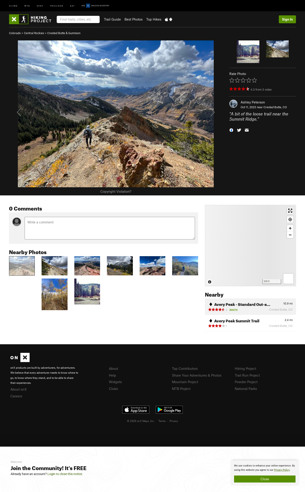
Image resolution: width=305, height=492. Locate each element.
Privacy (173, 420)
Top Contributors (185, 368)
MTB (27, 5)
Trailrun (56, 5)
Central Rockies (34, 33)
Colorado (15, 33)
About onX (18, 389)
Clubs (113, 389)
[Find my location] (290, 219)
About (113, 368)
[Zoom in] (290, 228)
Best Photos (133, 19)
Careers (16, 396)
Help (112, 375)
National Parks (246, 389)
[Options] (288, 279)
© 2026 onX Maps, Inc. (141, 420)
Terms (162, 420)
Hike (40, 5)
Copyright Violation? (115, 191)
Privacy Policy (282, 470)
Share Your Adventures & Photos (196, 375)
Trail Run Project (247, 375)
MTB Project (181, 389)
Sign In (287, 19)
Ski (72, 5)
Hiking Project (245, 368)
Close (264, 479)
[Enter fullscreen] (290, 210)
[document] (265, 473)
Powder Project (246, 382)
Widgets (115, 382)
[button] (231, 129)
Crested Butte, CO (275, 107)
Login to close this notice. (65, 474)
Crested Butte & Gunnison (63, 33)
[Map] (250, 245)
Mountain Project (185, 382)
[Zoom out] (290, 235)
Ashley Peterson (253, 102)
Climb (13, 5)
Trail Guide (112, 19)
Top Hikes (153, 19)
